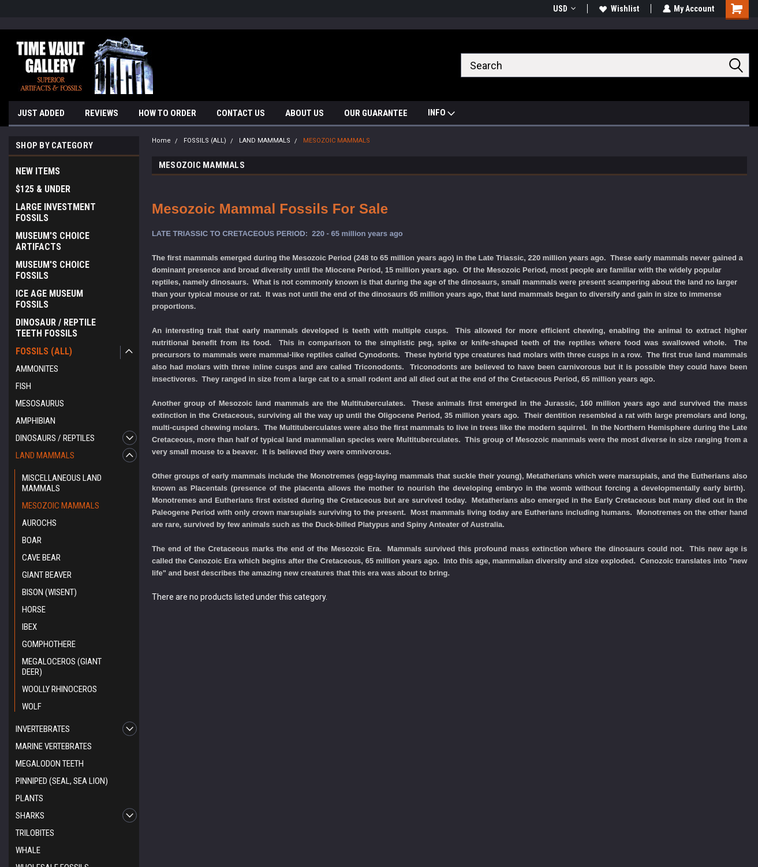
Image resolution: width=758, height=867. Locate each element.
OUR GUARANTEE (376, 113)
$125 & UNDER (43, 189)
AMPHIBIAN (35, 421)
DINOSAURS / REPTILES (55, 438)
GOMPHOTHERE (49, 644)
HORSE (34, 609)
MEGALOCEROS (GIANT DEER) (62, 666)
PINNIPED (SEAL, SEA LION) (62, 781)
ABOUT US (304, 113)
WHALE (28, 850)
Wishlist (618, 8)
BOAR (32, 540)
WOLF (32, 706)
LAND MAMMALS (45, 455)
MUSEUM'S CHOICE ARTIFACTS (52, 241)
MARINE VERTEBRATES (54, 746)
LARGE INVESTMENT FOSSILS (56, 212)
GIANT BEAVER (47, 575)
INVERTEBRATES (43, 729)
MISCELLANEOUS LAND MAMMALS (62, 483)
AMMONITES (37, 369)
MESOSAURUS (40, 403)
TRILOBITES (35, 833)
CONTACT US (240, 113)
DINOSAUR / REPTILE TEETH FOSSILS (56, 328)
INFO (441, 114)
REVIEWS (101, 113)
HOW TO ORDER (167, 113)
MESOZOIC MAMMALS (60, 505)
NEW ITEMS (38, 171)
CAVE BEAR (41, 557)
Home (161, 140)
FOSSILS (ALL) (44, 351)
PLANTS (29, 798)
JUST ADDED (41, 113)
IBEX (29, 627)
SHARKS (30, 815)
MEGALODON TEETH (50, 763)
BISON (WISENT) (49, 592)
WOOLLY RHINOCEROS (59, 689)
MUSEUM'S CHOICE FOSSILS (52, 270)
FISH (23, 386)
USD (563, 8)
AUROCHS (39, 523)
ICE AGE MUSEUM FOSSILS (49, 299)
